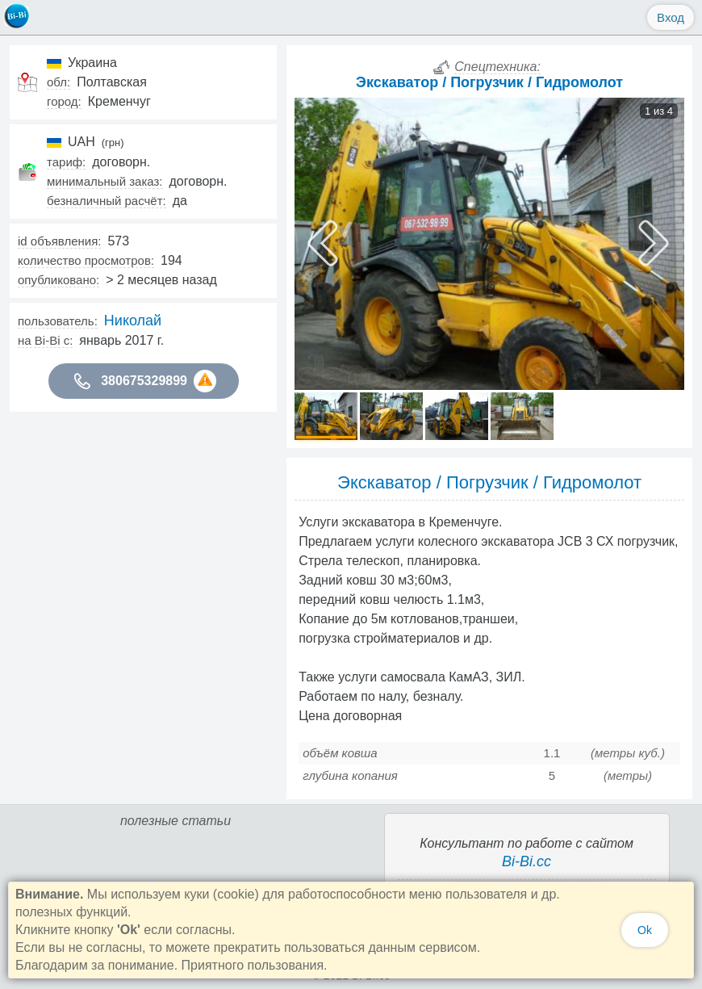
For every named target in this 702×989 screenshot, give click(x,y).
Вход (670, 17)
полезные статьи (175, 821)
